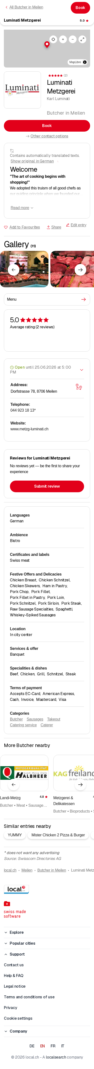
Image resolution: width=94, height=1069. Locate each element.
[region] (47, 49)
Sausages (35, 719)
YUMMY (15, 835)
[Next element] (80, 270)
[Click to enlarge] (24, 269)
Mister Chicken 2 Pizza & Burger (58, 835)
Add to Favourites (24, 227)
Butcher (16, 719)
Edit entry (76, 225)
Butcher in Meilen (51, 870)
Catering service (23, 725)
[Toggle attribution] (85, 62)
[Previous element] (13, 270)
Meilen (26, 870)
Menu (46, 299)
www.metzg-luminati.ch (29, 429)
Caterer (46, 725)
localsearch (56, 1057)
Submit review (47, 486)
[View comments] (84, 20)
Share (54, 227)
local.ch (10, 870)
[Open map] (79, 387)
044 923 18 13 (23, 410)
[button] (47, 45)
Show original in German (32, 161)
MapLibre (75, 62)
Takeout (53, 719)
